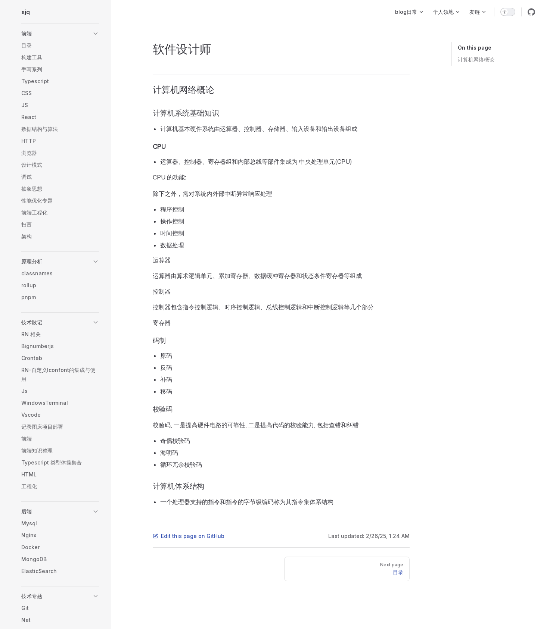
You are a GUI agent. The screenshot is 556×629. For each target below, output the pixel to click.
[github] (531, 12)
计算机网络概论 (476, 59)
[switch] (507, 12)
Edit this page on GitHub (188, 536)
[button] (60, 34)
